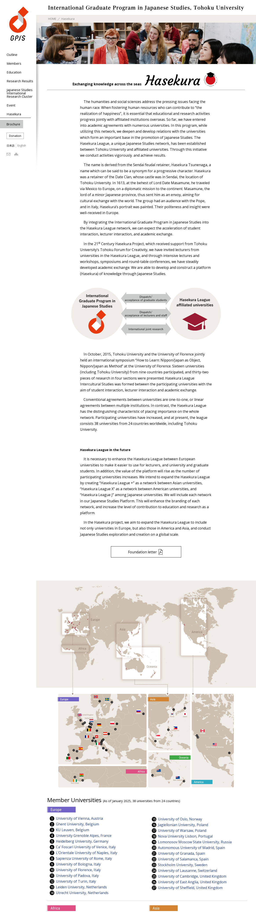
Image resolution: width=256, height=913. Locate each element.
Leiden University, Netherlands (81, 887)
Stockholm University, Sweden (182, 865)
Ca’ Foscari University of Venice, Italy (86, 847)
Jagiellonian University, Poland (183, 825)
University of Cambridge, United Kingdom (192, 876)
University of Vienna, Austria (79, 818)
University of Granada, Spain (181, 853)
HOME (52, 19)
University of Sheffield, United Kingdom (190, 888)
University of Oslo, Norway (180, 819)
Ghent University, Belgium (77, 824)
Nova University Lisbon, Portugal (185, 836)
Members (14, 63)
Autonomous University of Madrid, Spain (191, 847)
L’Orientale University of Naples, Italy (86, 853)
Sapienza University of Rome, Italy (84, 858)
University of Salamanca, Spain (183, 859)
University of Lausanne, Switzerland (187, 870)
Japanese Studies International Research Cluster (20, 93)
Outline (12, 54)
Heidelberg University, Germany (82, 841)
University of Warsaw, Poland (182, 830)
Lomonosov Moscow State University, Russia (195, 842)
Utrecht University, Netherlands (82, 893)
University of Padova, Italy (77, 875)
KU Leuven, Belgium (72, 830)
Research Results (20, 81)
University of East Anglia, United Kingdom (192, 882)
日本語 (11, 145)
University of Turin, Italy (76, 881)
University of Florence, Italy (78, 870)
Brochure (13, 124)
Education (14, 72)
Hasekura (14, 114)
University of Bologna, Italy (78, 864)
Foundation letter (142, 552)
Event (11, 105)
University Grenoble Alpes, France (84, 835)
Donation (15, 136)
